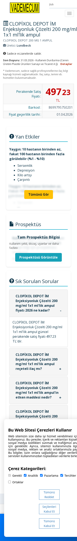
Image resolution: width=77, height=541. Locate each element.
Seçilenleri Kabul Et (49, 509)
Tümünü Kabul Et (49, 523)
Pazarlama (49, 475)
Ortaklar (15, 482)
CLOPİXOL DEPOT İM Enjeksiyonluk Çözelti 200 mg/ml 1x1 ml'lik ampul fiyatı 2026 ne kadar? (36, 303)
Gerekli (15, 475)
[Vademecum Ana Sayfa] (24, 7)
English (50, 4)
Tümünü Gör (38, 194)
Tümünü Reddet (49, 494)
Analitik (31, 475)
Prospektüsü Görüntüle (38, 257)
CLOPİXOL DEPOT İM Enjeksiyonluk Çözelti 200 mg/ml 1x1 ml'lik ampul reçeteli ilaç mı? (36, 361)
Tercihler (68, 475)
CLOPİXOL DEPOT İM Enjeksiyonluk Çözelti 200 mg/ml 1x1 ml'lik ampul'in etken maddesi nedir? (37, 390)
